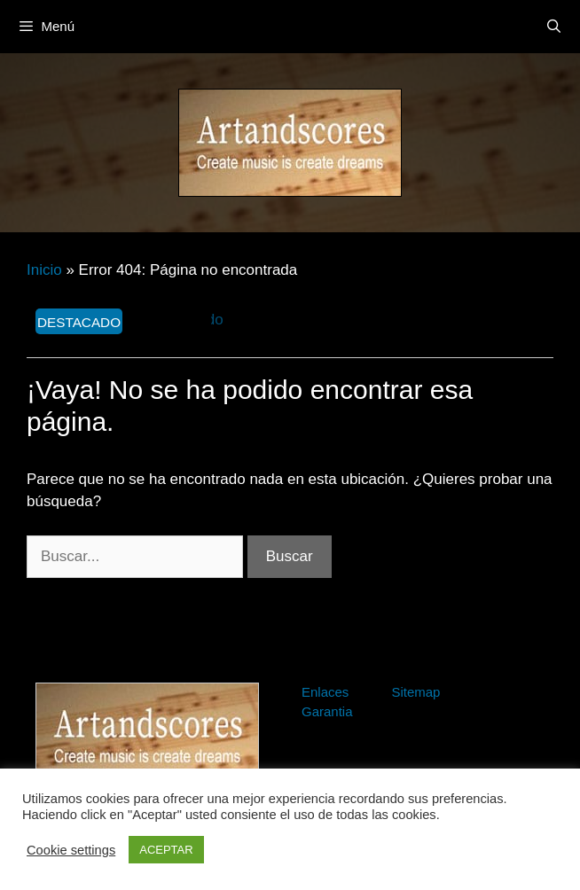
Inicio (44, 270)
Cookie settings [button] (71, 850)
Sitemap (415, 691)
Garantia (327, 711)
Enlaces (325, 691)
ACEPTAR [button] (165, 849)
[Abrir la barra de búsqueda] (554, 26)
